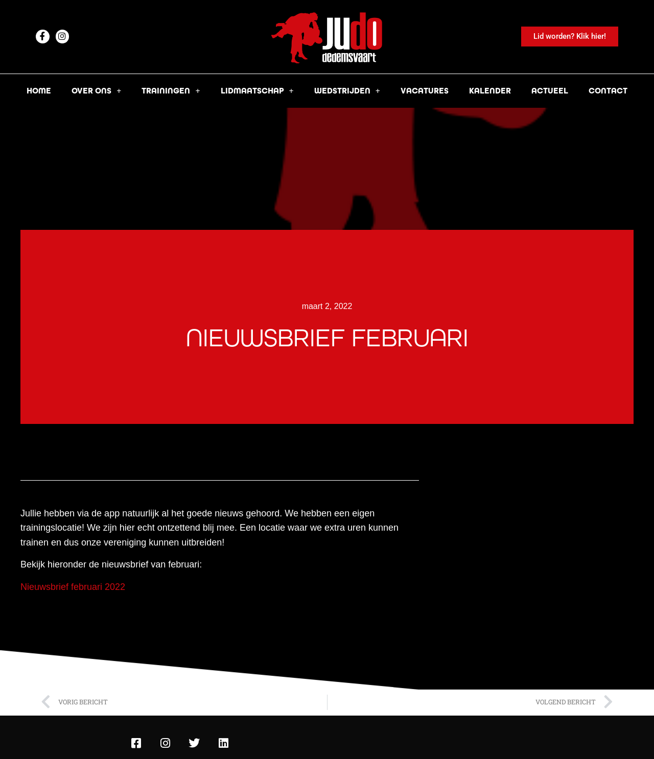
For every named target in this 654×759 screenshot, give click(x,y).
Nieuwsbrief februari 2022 (72, 587)
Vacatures (425, 91)
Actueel (549, 91)
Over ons (96, 91)
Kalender (490, 91)
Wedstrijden (347, 91)
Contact (608, 91)
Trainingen (171, 91)
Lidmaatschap (257, 91)
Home (39, 91)
